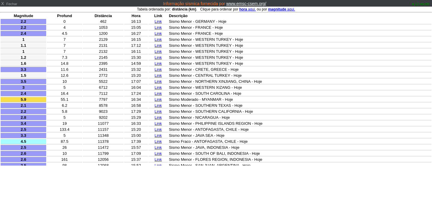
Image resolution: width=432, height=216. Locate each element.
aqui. (247, 9)
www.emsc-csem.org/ (246, 3)
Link (158, 21)
